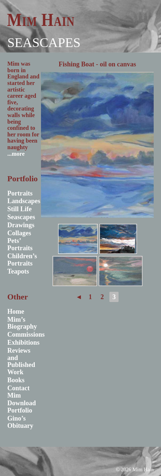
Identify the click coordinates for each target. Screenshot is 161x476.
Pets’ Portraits (20, 244)
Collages (19, 233)
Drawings (20, 225)
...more (16, 154)
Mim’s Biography (22, 323)
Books (16, 380)
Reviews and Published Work (21, 361)
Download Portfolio (21, 406)
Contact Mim (18, 391)
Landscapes (23, 201)
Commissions (26, 334)
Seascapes (43, 42)
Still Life (19, 209)
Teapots (18, 271)
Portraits (20, 193)
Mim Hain (41, 19)
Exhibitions (23, 342)
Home (15, 311)
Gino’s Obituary (20, 422)
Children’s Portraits (22, 259)
